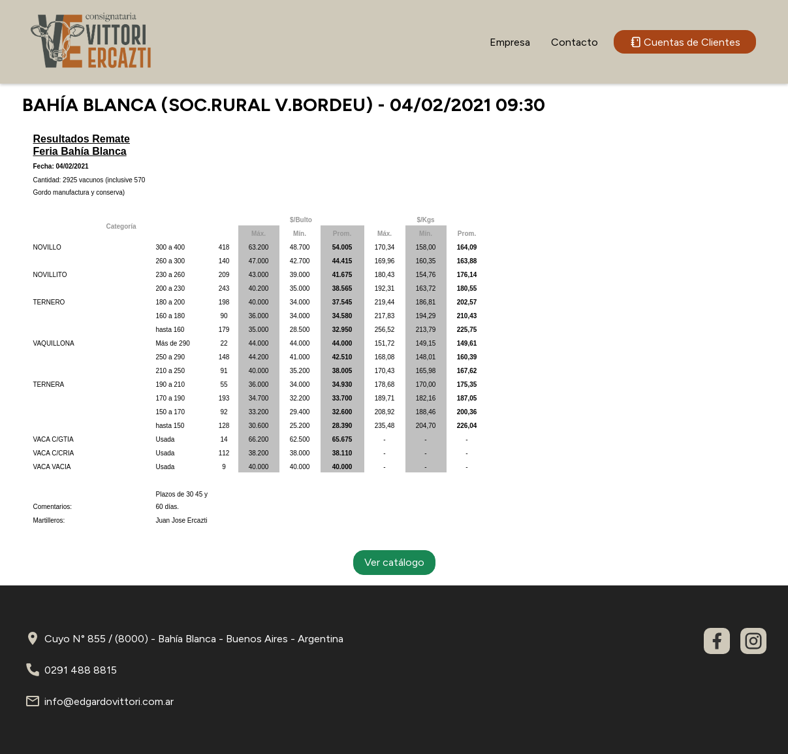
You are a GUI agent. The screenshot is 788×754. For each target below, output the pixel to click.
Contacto (574, 42)
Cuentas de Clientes (684, 41)
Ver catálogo (394, 562)
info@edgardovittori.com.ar (109, 701)
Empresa (510, 42)
